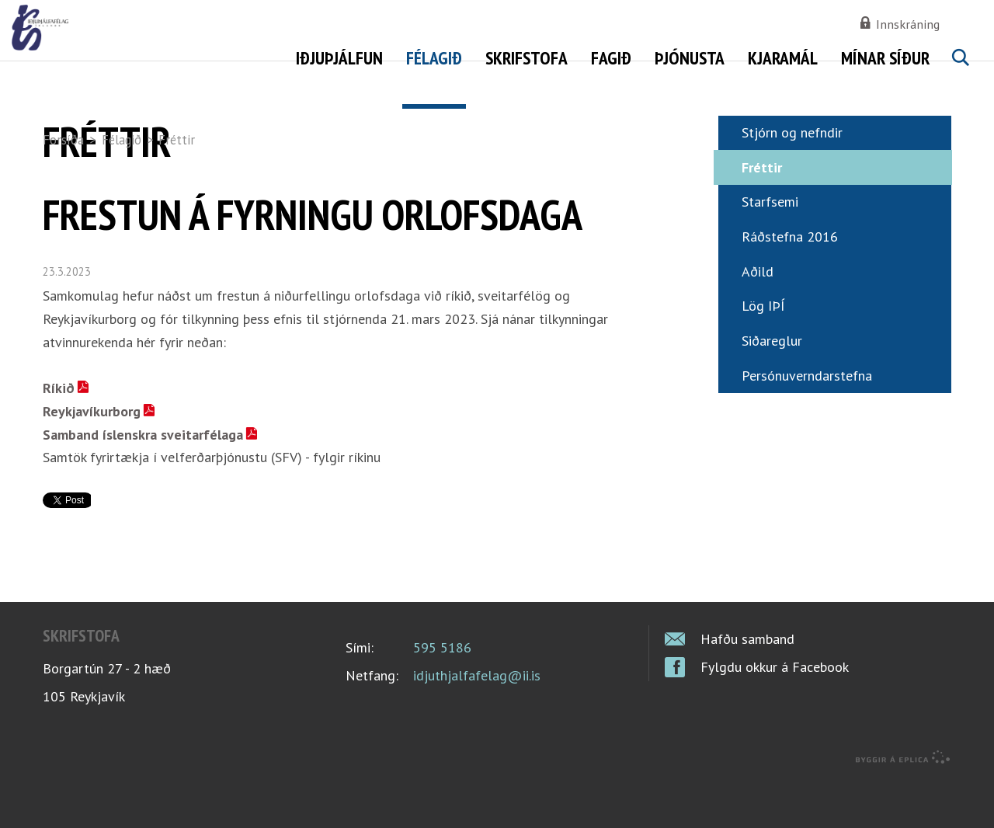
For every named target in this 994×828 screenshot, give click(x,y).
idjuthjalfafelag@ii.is (476, 723)
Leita (960, 75)
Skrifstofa (526, 57)
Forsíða (63, 139)
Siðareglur (772, 389)
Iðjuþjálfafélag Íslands (167, 54)
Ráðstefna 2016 (790, 285)
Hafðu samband (747, 687)
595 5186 (442, 695)
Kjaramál (783, 57)
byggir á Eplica (903, 804)
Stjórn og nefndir (792, 181)
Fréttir (176, 139)
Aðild (757, 319)
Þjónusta (690, 57)
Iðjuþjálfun (339, 57)
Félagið (121, 139)
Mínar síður (885, 57)
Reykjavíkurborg (92, 459)
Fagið (611, 57)
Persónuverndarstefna (807, 423)
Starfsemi (770, 250)
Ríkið (59, 436)
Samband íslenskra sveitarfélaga (143, 482)
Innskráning (908, 24)
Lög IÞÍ (763, 354)
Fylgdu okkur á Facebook (774, 715)
